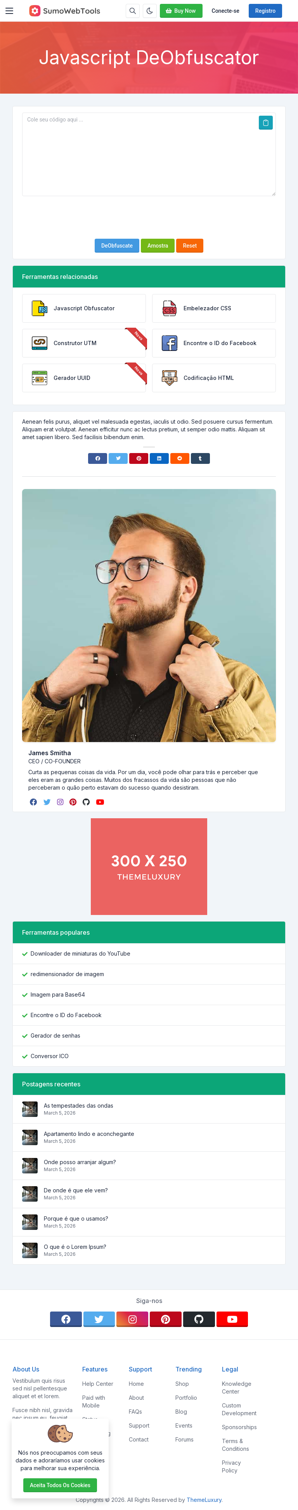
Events (183, 1425)
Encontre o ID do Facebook (66, 1015)
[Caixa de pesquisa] (133, 11)
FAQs (135, 1411)
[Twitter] (118, 458)
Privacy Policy (231, 1466)
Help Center (97, 1383)
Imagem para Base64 (58, 994)
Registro (265, 11)
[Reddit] (179, 458)
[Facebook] (97, 458)
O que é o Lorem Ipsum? (75, 1246)
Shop (182, 1383)
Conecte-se (225, 11)
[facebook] (34, 802)
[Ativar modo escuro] (150, 11)
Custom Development (239, 1409)
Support (139, 1425)
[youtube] (100, 802)
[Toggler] (9, 11)
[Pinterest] (138, 458)
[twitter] (48, 802)
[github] (87, 802)
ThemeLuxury (204, 1499)
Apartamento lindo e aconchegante (89, 1133)
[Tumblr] (200, 458)
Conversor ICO (50, 1056)
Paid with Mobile (93, 1401)
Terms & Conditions (235, 1445)
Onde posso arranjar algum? (80, 1162)
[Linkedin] (159, 458)
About (136, 1397)
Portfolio (186, 1397)
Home (136, 1383)
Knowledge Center (236, 1387)
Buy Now (180, 11)
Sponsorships (239, 1427)
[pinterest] (74, 802)
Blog (181, 1411)
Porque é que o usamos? (76, 1218)
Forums (184, 1439)
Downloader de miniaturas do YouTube (80, 953)
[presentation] (149, 217)
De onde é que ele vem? (76, 1190)
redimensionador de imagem (67, 974)
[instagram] (60, 802)
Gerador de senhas (55, 1035)
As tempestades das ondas (78, 1105)
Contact (139, 1439)
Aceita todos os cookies (60, 1485)
